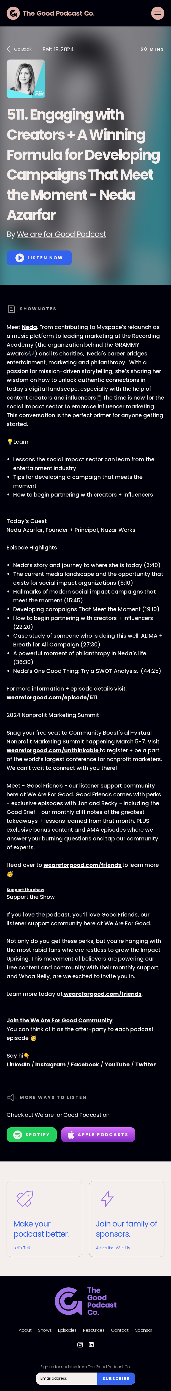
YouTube (117, 1064)
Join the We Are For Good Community (60, 1020)
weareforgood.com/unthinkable (53, 750)
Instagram (50, 1064)
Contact (119, 1330)
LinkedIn (19, 1064)
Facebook (85, 1064)
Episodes (67, 1330)
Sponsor (143, 1330)
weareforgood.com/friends (83, 865)
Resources (93, 1330)
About (25, 1330)
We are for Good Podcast (61, 234)
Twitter (145, 1064)
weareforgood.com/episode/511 (52, 697)
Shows (44, 1330)
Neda (29, 327)
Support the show (25, 890)
